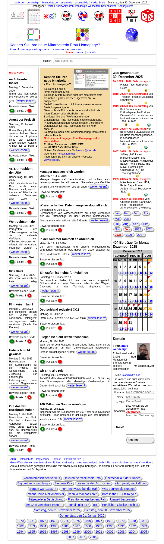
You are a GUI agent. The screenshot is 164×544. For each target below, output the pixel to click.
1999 (76, 531)
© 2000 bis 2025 (73, 459)
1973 (54, 521)
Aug (126, 224)
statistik (91, 52)
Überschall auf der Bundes (123, 478)
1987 (76, 526)
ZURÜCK (121, 255)
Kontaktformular (66, 153)
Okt (145, 224)
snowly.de (66, 2)
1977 (98, 521)
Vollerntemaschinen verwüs (41, 478)
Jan (117, 213)
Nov (117, 229)
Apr (146, 213)
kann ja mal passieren (82, 494)
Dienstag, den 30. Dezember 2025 (107, 510)
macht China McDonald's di (46, 494)
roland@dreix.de (86, 150)
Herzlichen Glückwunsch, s (120, 504)
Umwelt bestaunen (122, 499)
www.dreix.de (51, 159)
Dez (127, 229)
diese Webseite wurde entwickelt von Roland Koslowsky (42, 462)
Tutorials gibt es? (77, 504)
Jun (126, 218)
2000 (87, 531)
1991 (121, 526)
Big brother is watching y (34, 483)
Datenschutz (26, 459)
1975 (76, 521)
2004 (132, 531)
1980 (132, 521)
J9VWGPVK (133, 411)
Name (120, 397)
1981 (143, 521)
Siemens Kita (63, 483)
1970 (20, 521)
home (69, 52)
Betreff (120, 428)
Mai (117, 218)
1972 (43, 521)
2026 (129, 234)
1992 (132, 526)
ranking (80, 52)
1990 (110, 526)
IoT (95, 504)
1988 (87, 526)
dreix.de (19, 2)
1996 (43, 531)
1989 (98, 526)
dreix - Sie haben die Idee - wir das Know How (125, 462)
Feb (126, 213)
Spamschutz (121, 411)
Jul (117, 224)
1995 (31, 531)
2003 (121, 531)
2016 (82, 537)
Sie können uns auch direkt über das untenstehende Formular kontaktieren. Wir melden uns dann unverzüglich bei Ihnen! (132, 384)
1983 (31, 526)
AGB (13, 459)
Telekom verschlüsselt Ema (82, 478)
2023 (138, 229)
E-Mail (120, 401)
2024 (149, 229)
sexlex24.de (98, 2)
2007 (70, 537)
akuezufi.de (81, 2)
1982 (20, 526)
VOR (148, 255)
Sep (135, 224)
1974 (65, 521)
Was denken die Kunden (118, 488)
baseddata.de (50, 2)
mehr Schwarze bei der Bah (79, 488)
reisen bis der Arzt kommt (93, 483)
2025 (118, 234)
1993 (143, 526)
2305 (93, 537)
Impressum (42, 459)
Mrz (136, 213)
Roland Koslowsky (57, 6)
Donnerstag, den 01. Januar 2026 (82, 515)
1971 (31, 521)
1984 (43, 526)
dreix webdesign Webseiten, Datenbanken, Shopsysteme (101, 6)
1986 (65, 526)
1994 (20, 531)
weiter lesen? (26, 101)
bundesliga (33, 2)
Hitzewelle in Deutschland (46, 499)
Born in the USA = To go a (119, 494)
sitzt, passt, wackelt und (131, 483)
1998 (65, 531)
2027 (140, 234)
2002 (110, 531)
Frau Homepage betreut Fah (87, 499)
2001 (98, 531)
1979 (121, 521)
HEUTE (135, 255)
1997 (54, 531)
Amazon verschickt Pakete (44, 504)
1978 (110, 521)
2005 (143, 531)
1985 (54, 526)
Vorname (119, 392)
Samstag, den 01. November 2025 (57, 510)
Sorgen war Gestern (42, 488)
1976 (87, 521)
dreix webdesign (120, 347)
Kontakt (56, 459)
